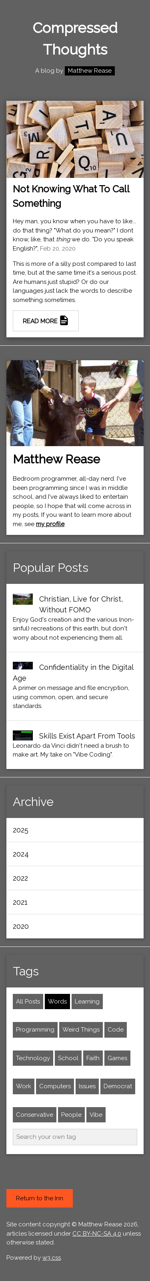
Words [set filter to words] (57, 1001)
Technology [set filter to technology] (33, 1058)
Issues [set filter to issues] (87, 1086)
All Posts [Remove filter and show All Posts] (28, 1001)
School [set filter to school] (68, 1058)
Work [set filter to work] (23, 1086)
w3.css (51, 1257)
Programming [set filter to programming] (35, 1029)
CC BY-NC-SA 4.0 (96, 1233)
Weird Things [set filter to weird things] (81, 1029)
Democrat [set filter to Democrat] (118, 1086)
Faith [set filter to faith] (93, 1058)
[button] (75, 830)
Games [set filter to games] (117, 1058)
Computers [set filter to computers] (55, 1086)
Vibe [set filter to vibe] (96, 1114)
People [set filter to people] (71, 1114)
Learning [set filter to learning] (87, 1001)
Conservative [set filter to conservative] (34, 1114)
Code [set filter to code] (116, 1029)
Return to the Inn (39, 1198)
